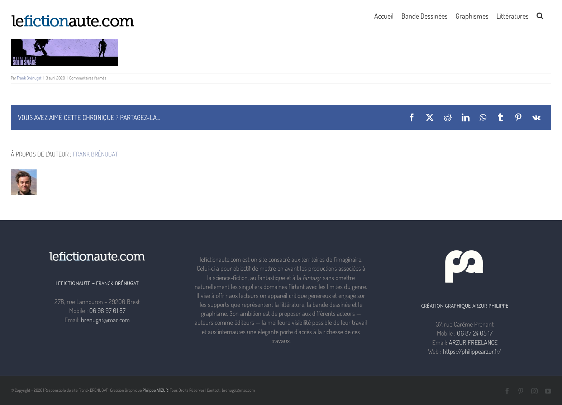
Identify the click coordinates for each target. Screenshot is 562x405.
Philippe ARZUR (155, 390)
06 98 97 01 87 (107, 310)
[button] (540, 15)
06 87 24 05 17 (474, 333)
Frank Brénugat (29, 78)
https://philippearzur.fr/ (472, 351)
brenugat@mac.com (105, 320)
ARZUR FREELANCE (473, 342)
